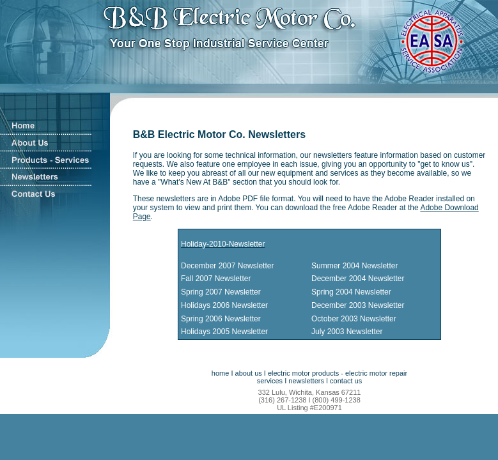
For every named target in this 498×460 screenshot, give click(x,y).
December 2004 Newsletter (357, 278)
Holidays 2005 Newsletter (224, 331)
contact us (346, 381)
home (221, 373)
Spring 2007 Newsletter (221, 292)
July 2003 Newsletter (346, 331)
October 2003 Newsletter (353, 318)
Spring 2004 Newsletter (351, 292)
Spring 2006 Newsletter (221, 318)
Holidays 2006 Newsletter (224, 305)
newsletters (306, 381)
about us (248, 373)
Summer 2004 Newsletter (354, 265)
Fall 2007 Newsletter (216, 278)
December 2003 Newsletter (357, 305)
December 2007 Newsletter (227, 265)
